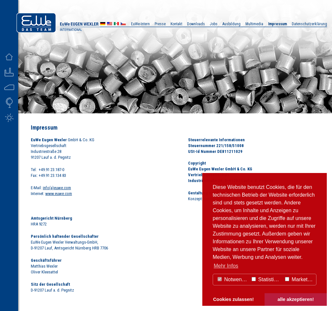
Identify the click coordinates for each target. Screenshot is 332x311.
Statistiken (267, 279)
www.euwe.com (58, 193)
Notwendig (233, 279)
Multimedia (254, 24)
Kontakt (176, 24)
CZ (123, 24)
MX (116, 24)
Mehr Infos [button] (226, 266)
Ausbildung (231, 24)
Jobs (214, 24)
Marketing (299, 279)
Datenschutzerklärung (309, 24)
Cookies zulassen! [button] (233, 299)
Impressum (277, 24)
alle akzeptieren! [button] (296, 299)
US (109, 24)
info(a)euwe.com (57, 187)
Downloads (196, 24)
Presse (160, 24)
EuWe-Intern (140, 24)
